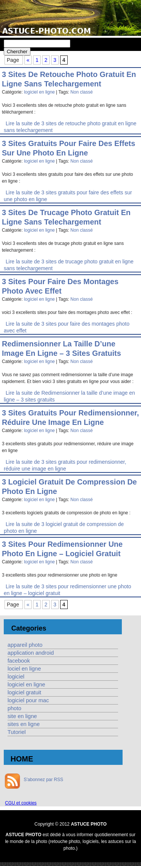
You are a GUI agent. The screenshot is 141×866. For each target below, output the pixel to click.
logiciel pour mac (28, 700)
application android (31, 653)
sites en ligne (24, 724)
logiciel (16, 677)
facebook (19, 661)
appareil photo (25, 645)
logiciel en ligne (39, 92)
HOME (22, 759)
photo (14, 708)
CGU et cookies (20, 803)
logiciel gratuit (24, 692)
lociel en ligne (24, 669)
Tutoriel (17, 732)
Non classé (81, 92)
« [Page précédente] (28, 60)
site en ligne (22, 716)
